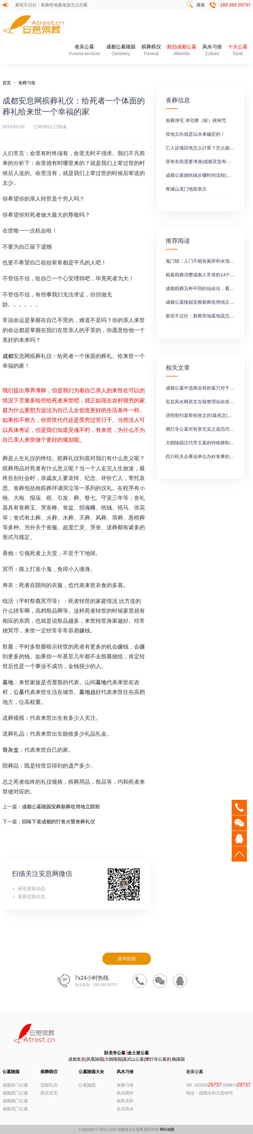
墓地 (7, 682)
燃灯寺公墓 (156, 1059)
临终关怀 (125, 1100)
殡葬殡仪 (151, 50)
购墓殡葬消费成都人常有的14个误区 (202, 274)
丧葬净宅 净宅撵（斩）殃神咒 (196, 120)
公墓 (18, 692)
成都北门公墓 (15, 1108)
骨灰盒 (10, 750)
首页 (6, 82)
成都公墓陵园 (120, 50)
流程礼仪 (49, 1085)
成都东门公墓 (15, 1085)
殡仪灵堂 (49, 1092)
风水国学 (125, 1092)
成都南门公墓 (15, 1100)
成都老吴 (76, 1059)
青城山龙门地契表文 (186, 188)
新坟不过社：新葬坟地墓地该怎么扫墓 (51, 4)
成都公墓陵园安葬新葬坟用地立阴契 (61, 806)
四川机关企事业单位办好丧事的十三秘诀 (207, 456)
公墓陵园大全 (91, 1071)
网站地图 (167, 1129)
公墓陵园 (10, 1071)
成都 (7, 356)
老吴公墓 (84, 50)
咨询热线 (127, 958)
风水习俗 (212, 50)
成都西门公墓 (15, 1092)
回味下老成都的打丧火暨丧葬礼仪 (58, 821)
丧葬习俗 (26, 82)
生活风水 (125, 1108)
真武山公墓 (133, 1059)
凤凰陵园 (95, 1059)
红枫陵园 (176, 1059)
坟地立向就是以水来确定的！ (195, 134)
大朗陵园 (113, 1059)
